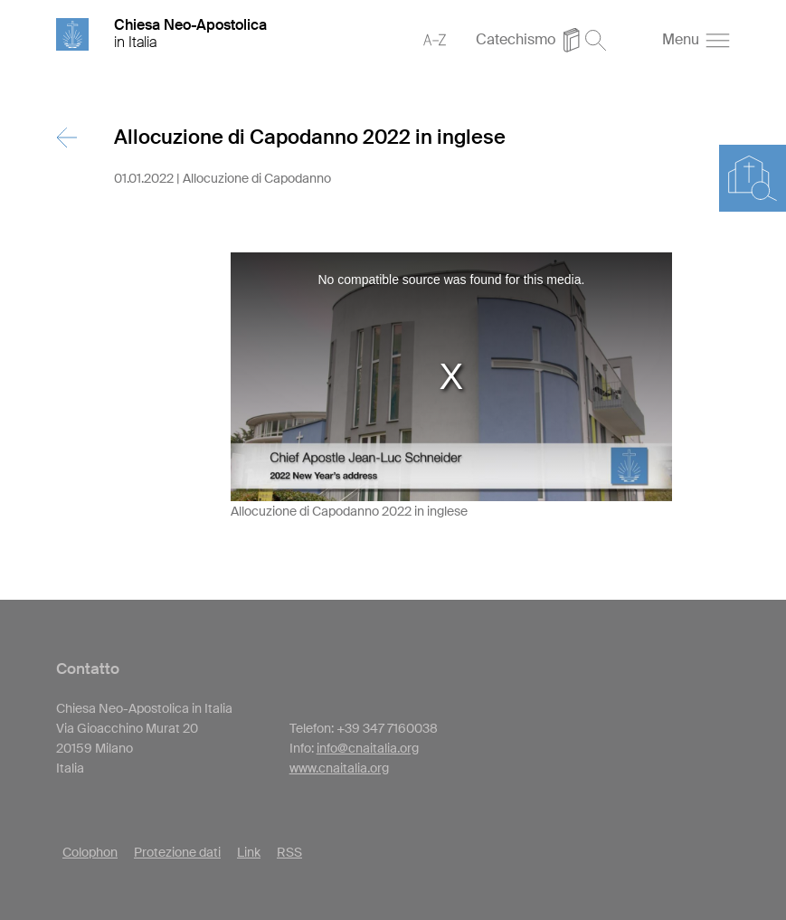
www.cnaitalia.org (339, 768)
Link (248, 852)
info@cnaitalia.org (368, 748)
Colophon (90, 852)
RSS (289, 852)
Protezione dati (177, 852)
